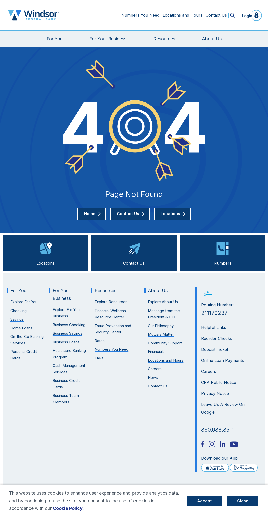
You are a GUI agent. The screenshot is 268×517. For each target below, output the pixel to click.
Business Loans (66, 342)
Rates (100, 340)
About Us (212, 38)
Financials (156, 351)
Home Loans (21, 328)
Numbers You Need (140, 15)
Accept (204, 500)
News (153, 377)
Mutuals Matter (161, 334)
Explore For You (23, 301)
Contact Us (216, 15)
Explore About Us (163, 301)
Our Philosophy (161, 325)
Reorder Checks (216, 338)
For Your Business (107, 38)
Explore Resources (111, 301)
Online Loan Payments (222, 360)
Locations (45, 252)
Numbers (222, 252)
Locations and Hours (182, 15)
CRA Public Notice (218, 382)
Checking (18, 310)
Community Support (165, 343)
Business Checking (69, 324)
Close (242, 500)
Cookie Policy (68, 508)
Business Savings (67, 333)
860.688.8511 (217, 430)
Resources (164, 38)
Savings (17, 319)
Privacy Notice (215, 393)
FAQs (99, 358)
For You (55, 38)
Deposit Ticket (214, 349)
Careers (208, 371)
